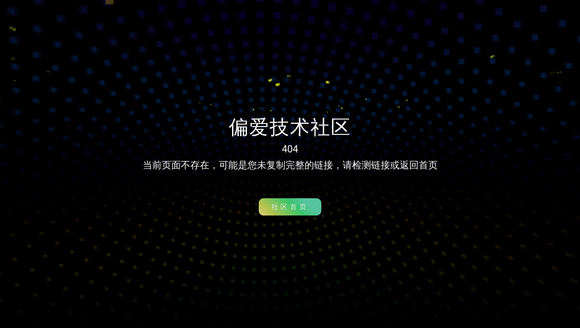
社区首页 (290, 207)
